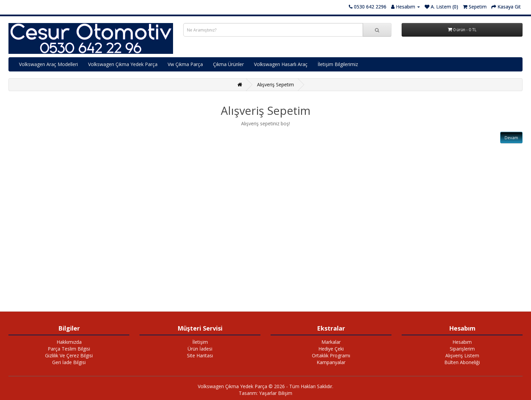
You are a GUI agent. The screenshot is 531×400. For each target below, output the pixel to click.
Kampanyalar (331, 362)
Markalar (331, 342)
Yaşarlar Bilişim (275, 393)
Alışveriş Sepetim (275, 84)
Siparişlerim (462, 348)
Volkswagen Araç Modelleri (48, 64)
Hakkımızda (69, 342)
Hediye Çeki (331, 348)
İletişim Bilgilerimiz (338, 64)
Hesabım (462, 342)
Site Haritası (200, 355)
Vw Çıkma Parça (185, 64)
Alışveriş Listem (462, 355)
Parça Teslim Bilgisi (69, 348)
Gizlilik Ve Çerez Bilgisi (69, 355)
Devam (511, 138)
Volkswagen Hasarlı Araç (280, 64)
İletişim (200, 342)
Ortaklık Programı (331, 355)
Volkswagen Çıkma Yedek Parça (122, 64)
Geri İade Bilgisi (69, 362)
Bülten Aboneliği (462, 362)
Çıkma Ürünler (228, 64)
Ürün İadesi (200, 348)
